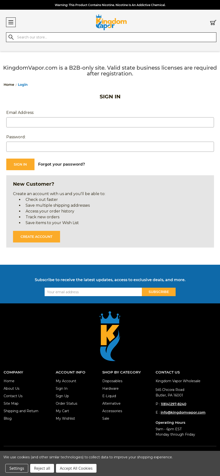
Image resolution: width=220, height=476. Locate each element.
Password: (16, 137)
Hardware (110, 388)
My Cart (62, 411)
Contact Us (13, 396)
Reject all (42, 468)
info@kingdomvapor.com (183, 412)
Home (9, 381)
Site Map (11, 403)
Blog (8, 418)
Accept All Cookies (76, 468)
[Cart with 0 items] (213, 23)
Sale (105, 418)
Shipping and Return (21, 411)
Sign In (62, 388)
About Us (11, 388)
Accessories (112, 411)
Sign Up (62, 396)
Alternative (111, 403)
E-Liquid (109, 396)
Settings (16, 468)
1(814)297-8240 (173, 404)
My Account (66, 381)
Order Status (66, 403)
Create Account (36, 236)
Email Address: (20, 112)
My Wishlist (65, 418)
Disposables (112, 381)
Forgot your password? (61, 164)
